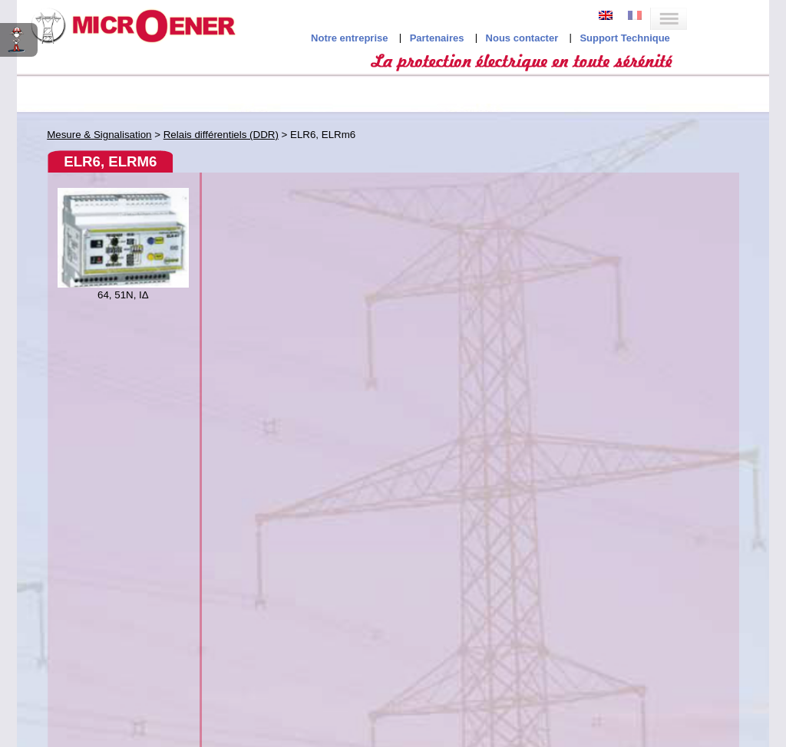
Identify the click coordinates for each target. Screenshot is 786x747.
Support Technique (624, 38)
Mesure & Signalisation (99, 134)
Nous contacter (522, 38)
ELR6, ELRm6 (110, 161)
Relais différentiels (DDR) (221, 134)
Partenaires (437, 38)
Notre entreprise (349, 38)
